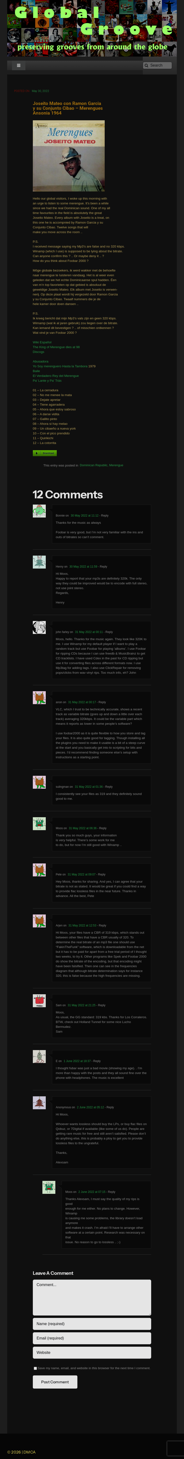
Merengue (116, 466)
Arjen (59, 926)
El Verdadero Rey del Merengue (56, 377)
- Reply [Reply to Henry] (102, 567)
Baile (36, 372)
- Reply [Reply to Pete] (100, 875)
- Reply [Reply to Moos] (101, 829)
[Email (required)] (92, 1339)
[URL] (92, 1354)
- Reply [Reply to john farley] (108, 633)
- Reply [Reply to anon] (101, 703)
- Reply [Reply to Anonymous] (109, 1108)
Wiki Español (42, 343)
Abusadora (40, 362)
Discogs (38, 353)
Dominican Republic (94, 466)
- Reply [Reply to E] (96, 1062)
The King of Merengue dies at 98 (56, 348)
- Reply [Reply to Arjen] (101, 926)
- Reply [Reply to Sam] (100, 1006)
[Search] (157, 65)
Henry (59, 567)
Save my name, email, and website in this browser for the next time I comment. (94, 1369)
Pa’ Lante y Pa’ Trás (47, 381)
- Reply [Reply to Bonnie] (103, 516)
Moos (59, 829)
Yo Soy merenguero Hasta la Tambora (60, 367)
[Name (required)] (92, 1325)
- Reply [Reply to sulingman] (108, 787)
